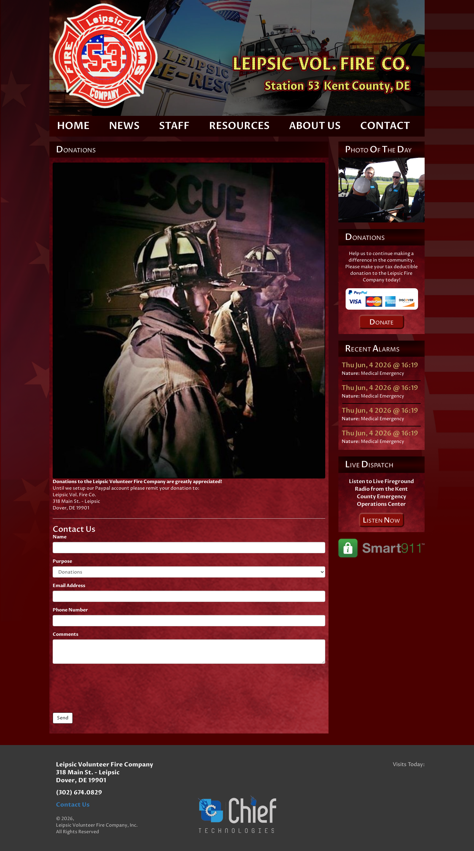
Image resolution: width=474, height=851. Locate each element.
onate (381, 322)
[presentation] (103, 688)
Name (59, 537)
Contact (385, 126)
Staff (174, 126)
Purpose (62, 561)
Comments (65, 634)
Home (73, 126)
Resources (239, 126)
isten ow (381, 520)
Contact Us (73, 805)
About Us (315, 126)
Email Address (69, 585)
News (124, 126)
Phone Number (70, 610)
